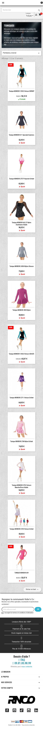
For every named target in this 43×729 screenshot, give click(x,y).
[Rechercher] (21, 10)
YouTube (14, 710)
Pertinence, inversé (21, 53)
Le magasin (5, 672)
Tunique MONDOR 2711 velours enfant (21, 398)
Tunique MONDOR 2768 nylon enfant (21, 441)
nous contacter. (27, 667)
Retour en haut (32, 589)
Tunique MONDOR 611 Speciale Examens (21, 135)
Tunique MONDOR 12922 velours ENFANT (21, 91)
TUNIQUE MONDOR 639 (21, 573)
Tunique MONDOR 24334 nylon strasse (22, 266)
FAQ (21, 660)
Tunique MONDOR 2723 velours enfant (21, 529)
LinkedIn (36, 710)
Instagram (29, 710)
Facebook (7, 710)
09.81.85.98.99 (21, 663)
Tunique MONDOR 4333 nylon (22, 310)
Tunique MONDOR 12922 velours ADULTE (21, 354)
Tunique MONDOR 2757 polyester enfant (21, 179)
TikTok (21, 710)
